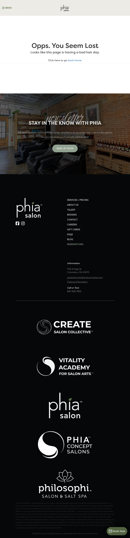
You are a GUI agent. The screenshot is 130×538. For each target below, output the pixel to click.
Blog (70, 239)
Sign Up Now (65, 148)
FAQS (70, 234)
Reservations (75, 244)
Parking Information (77, 281)
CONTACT (72, 219)
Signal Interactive (79, 533)
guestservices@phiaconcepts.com (85, 277)
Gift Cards (73, 229)
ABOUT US (72, 204)
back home (74, 60)
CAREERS (72, 224)
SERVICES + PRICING (78, 199)
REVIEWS (72, 214)
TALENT (71, 209)
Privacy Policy (92, 533)
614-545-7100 (74, 291)
